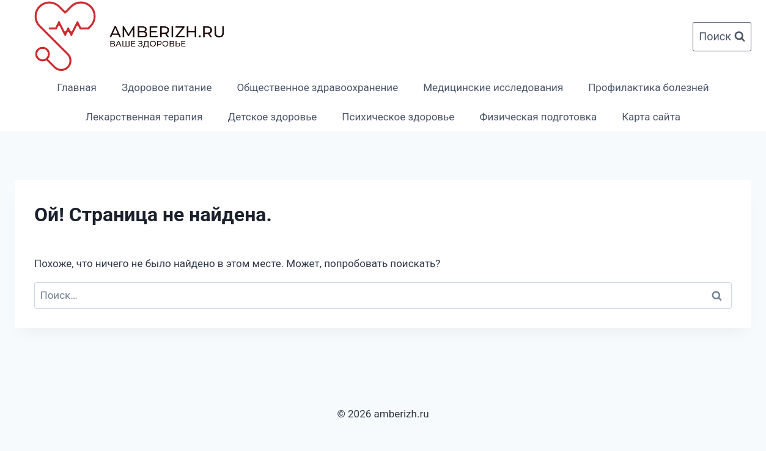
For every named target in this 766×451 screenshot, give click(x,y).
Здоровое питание (167, 87)
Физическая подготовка (538, 117)
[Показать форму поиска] (722, 37)
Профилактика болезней (648, 87)
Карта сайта (651, 117)
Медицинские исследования (493, 87)
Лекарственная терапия (144, 117)
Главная (77, 87)
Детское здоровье (272, 117)
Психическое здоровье (398, 117)
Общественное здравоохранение (317, 87)
